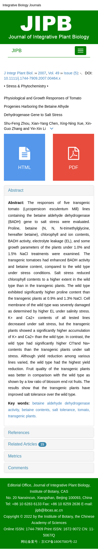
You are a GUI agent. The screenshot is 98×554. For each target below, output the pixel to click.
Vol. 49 (53, 73)
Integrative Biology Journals (22, 5)
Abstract (15, 190)
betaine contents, (37, 410)
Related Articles (27, 444)
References (18, 432)
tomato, (84, 410)
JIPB (17, 50)
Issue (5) (71, 73)
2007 (42, 73)
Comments (18, 468)
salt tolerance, (65, 410)
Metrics (15, 456)
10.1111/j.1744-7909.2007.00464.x (32, 78)
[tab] (49, 190)
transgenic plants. (22, 416)
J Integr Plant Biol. (19, 73)
